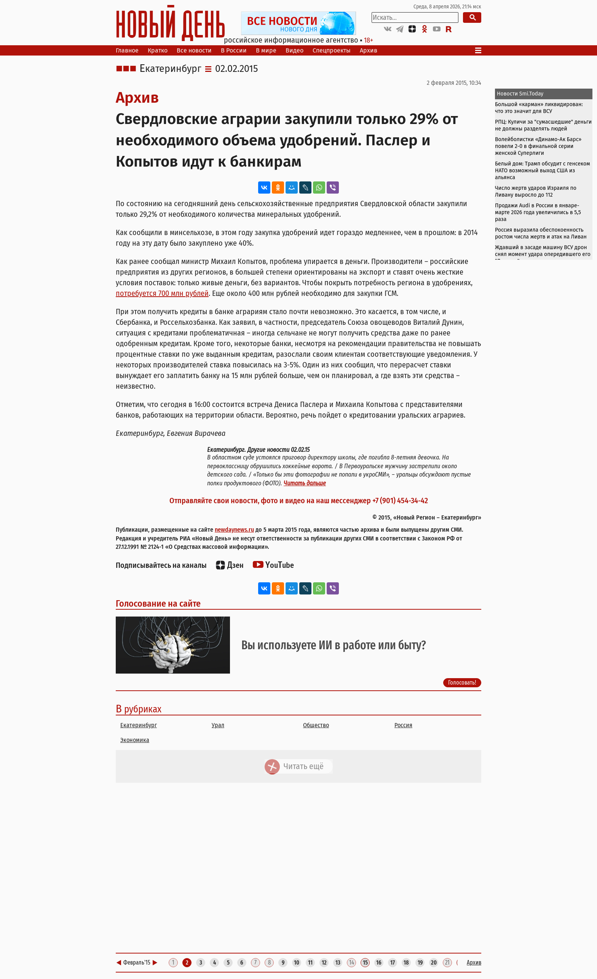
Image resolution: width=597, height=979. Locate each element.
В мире (266, 50)
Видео (294, 50)
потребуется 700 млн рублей (162, 293)
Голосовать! (462, 682)
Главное (127, 50)
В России (234, 50)
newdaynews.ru (234, 529)
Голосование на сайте (158, 603)
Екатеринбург (170, 69)
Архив (368, 50)
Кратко (158, 50)
